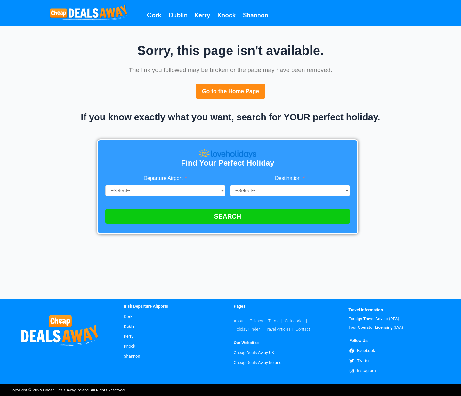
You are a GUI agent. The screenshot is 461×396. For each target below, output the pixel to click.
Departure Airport (163, 178)
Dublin (178, 15)
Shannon (255, 15)
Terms (273, 320)
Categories (294, 320)
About (239, 320)
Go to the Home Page (230, 91)
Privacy (256, 320)
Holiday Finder (247, 329)
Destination (288, 178)
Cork (154, 15)
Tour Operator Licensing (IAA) (375, 327)
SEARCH (227, 216)
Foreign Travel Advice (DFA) (373, 318)
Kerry (202, 15)
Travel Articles (277, 329)
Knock (226, 15)
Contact (303, 329)
